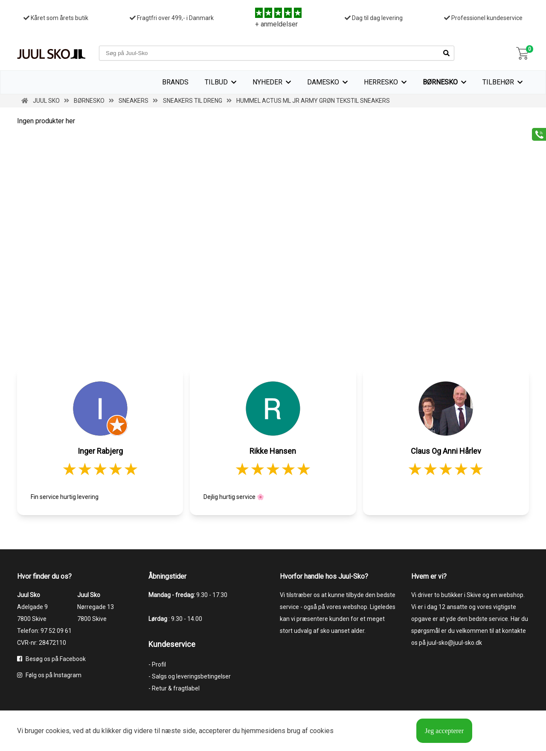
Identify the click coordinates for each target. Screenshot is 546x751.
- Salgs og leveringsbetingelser (189, 676)
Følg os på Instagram (49, 675)
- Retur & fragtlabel (174, 688)
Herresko (381, 82)
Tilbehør (498, 82)
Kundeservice (171, 644)
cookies (58, 731)
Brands (175, 82)
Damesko (323, 82)
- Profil (157, 664)
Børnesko (440, 82)
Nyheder (267, 82)
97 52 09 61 (56, 630)
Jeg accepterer (444, 730)
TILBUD (216, 82)
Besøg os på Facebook (51, 658)
